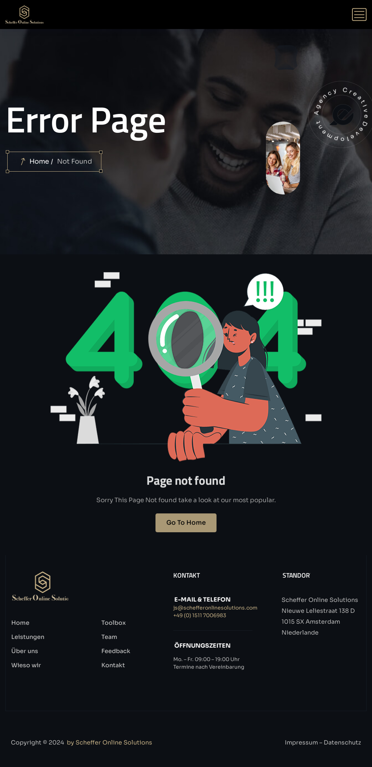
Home (39, 161)
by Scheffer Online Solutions (109, 742)
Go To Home (186, 528)
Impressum (301, 742)
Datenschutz (342, 742)
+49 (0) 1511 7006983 (199, 615)
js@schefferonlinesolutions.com (215, 607)
